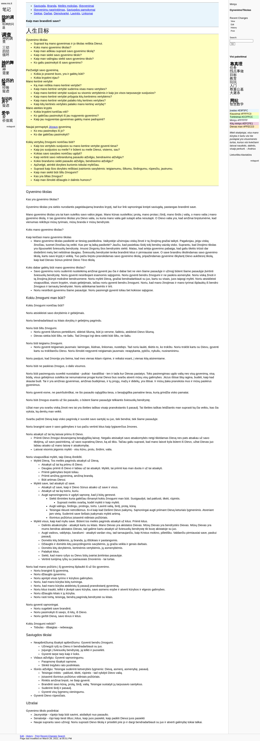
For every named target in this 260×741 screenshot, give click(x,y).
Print (233, 31)
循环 (5, 55)
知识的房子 (7, 100)
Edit (232, 25)
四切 (5, 51)
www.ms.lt (6, 3)
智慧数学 (237, 104)
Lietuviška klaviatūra (241, 154)
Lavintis (75, 13)
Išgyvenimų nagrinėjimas (49, 9)
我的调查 (8, 19)
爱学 (6, 113)
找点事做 (237, 71)
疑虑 (5, 91)
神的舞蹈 (8, 64)
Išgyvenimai (86, 5)
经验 (5, 87)
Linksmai (87, 13)
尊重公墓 (237, 89)
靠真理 (236, 64)
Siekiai (38, 13)
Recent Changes (239, 18)
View (233, 21)
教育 (233, 78)
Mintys (233, 4)
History (234, 28)
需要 (5, 73)
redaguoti (11, 127)
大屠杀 (235, 93)
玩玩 (233, 82)
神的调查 (7, 40)
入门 (233, 86)
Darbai (48, 13)
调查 (6, 34)
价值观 (7, 120)
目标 (233, 75)
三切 (5, 48)
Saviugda (40, 5)
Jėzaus (53, 126)
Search (233, 37)
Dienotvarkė (61, 13)
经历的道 (8, 82)
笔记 (6, 9)
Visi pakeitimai (238, 56)
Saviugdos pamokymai (81, 9)
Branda (51, 5)
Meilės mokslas (67, 5)
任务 (233, 68)
